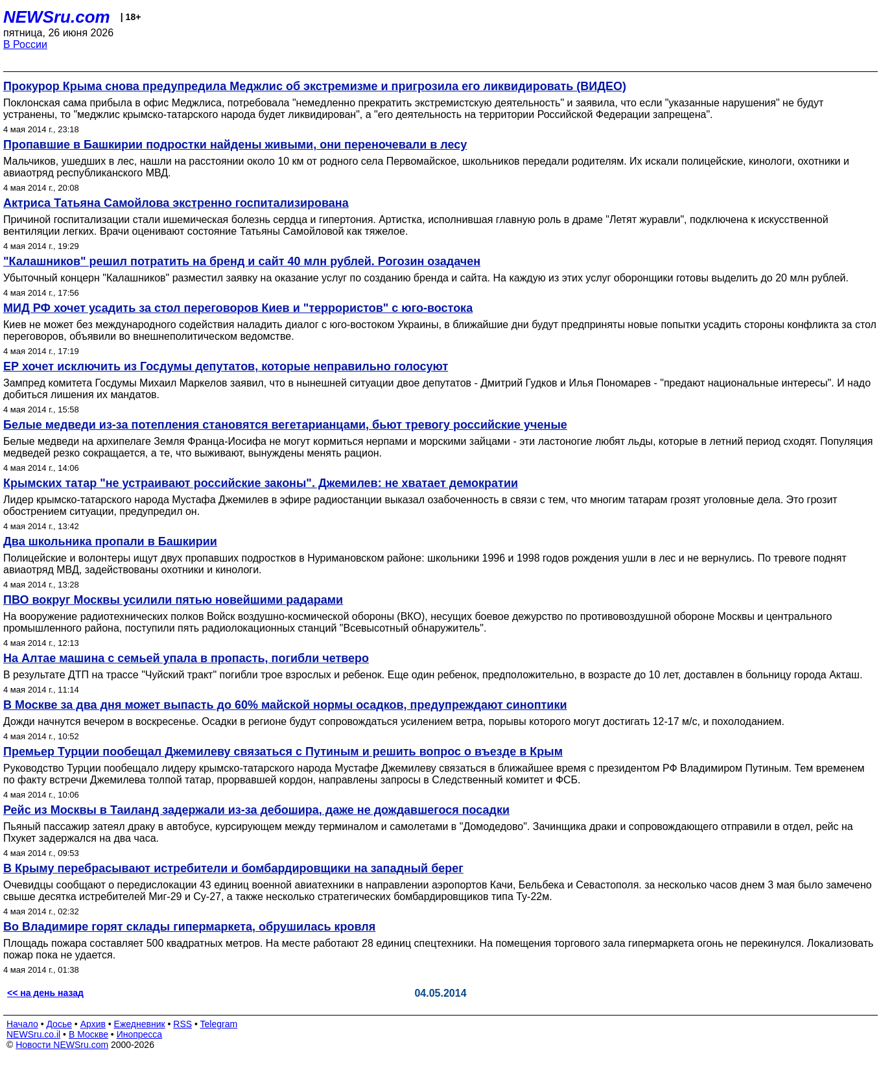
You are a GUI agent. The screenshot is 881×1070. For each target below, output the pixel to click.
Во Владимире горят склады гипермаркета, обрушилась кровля (189, 926)
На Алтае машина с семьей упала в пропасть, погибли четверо (186, 658)
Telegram (219, 1024)
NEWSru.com (56, 17)
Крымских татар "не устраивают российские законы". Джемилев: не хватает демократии (260, 483)
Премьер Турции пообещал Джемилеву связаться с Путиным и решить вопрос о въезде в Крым (283, 751)
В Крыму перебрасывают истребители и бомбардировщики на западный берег (233, 868)
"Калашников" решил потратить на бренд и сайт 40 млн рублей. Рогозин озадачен (241, 261)
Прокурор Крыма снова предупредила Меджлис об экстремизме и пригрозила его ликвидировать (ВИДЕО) (314, 86)
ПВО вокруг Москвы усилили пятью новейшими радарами (173, 599)
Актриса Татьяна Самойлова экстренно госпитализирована (176, 202)
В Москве (88, 1034)
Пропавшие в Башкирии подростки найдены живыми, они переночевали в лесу (235, 144)
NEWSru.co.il (33, 1034)
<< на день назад (45, 993)
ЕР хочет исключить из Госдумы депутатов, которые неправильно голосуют (225, 366)
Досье (59, 1024)
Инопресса (140, 1034)
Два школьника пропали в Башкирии (110, 541)
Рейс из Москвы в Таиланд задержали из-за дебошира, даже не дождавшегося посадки (256, 809)
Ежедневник (139, 1024)
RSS (182, 1024)
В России (25, 44)
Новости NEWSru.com (62, 1045)
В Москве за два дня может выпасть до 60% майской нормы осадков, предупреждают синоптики (285, 704)
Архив (93, 1024)
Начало (22, 1024)
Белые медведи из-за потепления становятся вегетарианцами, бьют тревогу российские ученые (285, 424)
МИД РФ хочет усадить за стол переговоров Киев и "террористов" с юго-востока (238, 308)
